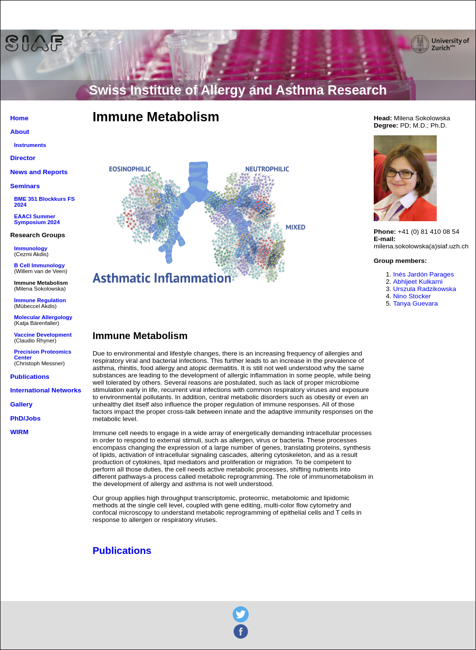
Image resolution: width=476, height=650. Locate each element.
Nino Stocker (412, 296)
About (19, 131)
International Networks (45, 390)
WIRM (19, 432)
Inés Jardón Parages (423, 274)
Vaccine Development (43, 335)
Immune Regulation (40, 300)
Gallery (21, 404)
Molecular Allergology (43, 317)
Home (19, 118)
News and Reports (39, 172)
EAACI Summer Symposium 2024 (37, 219)
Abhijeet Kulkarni (418, 281)
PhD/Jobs (25, 418)
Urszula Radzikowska (424, 288)
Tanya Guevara (415, 303)
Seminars (25, 186)
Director (22, 158)
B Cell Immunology (39, 265)
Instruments (30, 145)
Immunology (31, 248)
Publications (29, 376)
